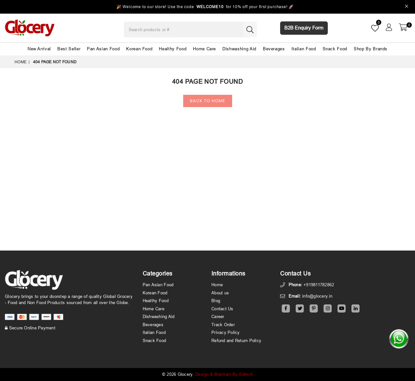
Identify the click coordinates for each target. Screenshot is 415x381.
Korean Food (139, 48)
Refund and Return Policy (236, 340)
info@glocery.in (317, 296)
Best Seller (68, 48)
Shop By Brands (370, 48)
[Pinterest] (313, 308)
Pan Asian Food (103, 48)
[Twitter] (299, 308)
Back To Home (207, 101)
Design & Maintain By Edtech (224, 374)
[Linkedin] (355, 308)
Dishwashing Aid (239, 48)
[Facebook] (285, 308)
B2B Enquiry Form (304, 28)
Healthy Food (172, 48)
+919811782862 (318, 284)
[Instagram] (327, 308)
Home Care (204, 48)
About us (220, 292)
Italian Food (303, 48)
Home (21, 61)
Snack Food (335, 48)
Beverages (274, 48)
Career (217, 316)
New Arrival (39, 48)
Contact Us (222, 308)
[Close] (406, 7)
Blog (215, 300)
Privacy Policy (225, 332)
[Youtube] (341, 308)
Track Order (223, 324)
